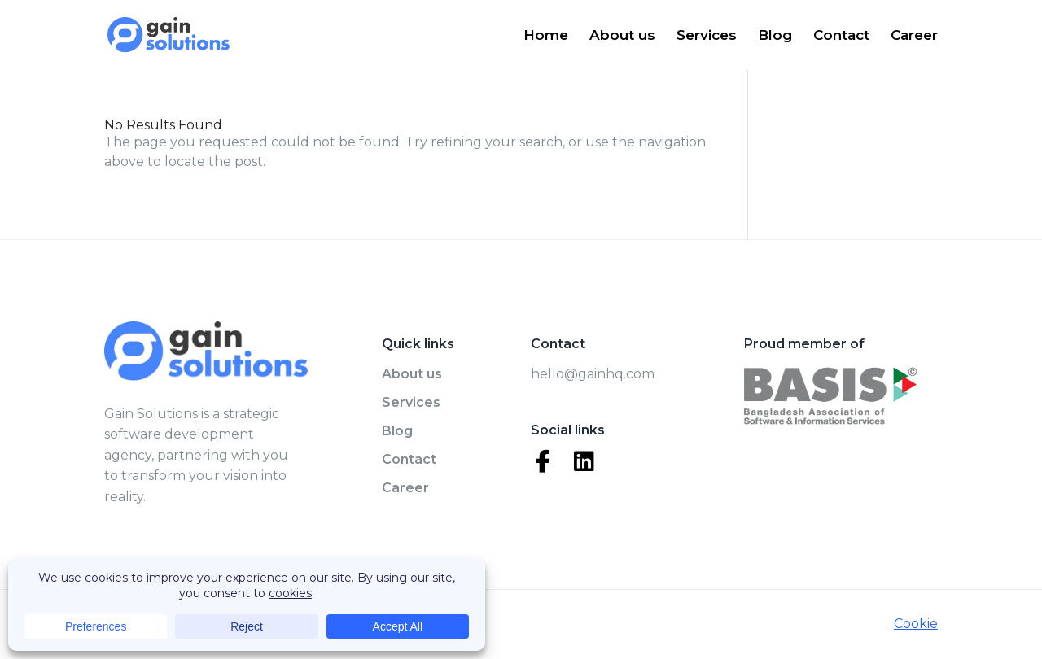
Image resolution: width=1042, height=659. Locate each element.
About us (622, 36)
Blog (775, 36)
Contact (841, 36)
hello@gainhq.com (593, 374)
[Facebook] (543, 461)
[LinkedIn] (583, 461)
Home (545, 36)
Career (914, 36)
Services (706, 36)
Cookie (916, 623)
